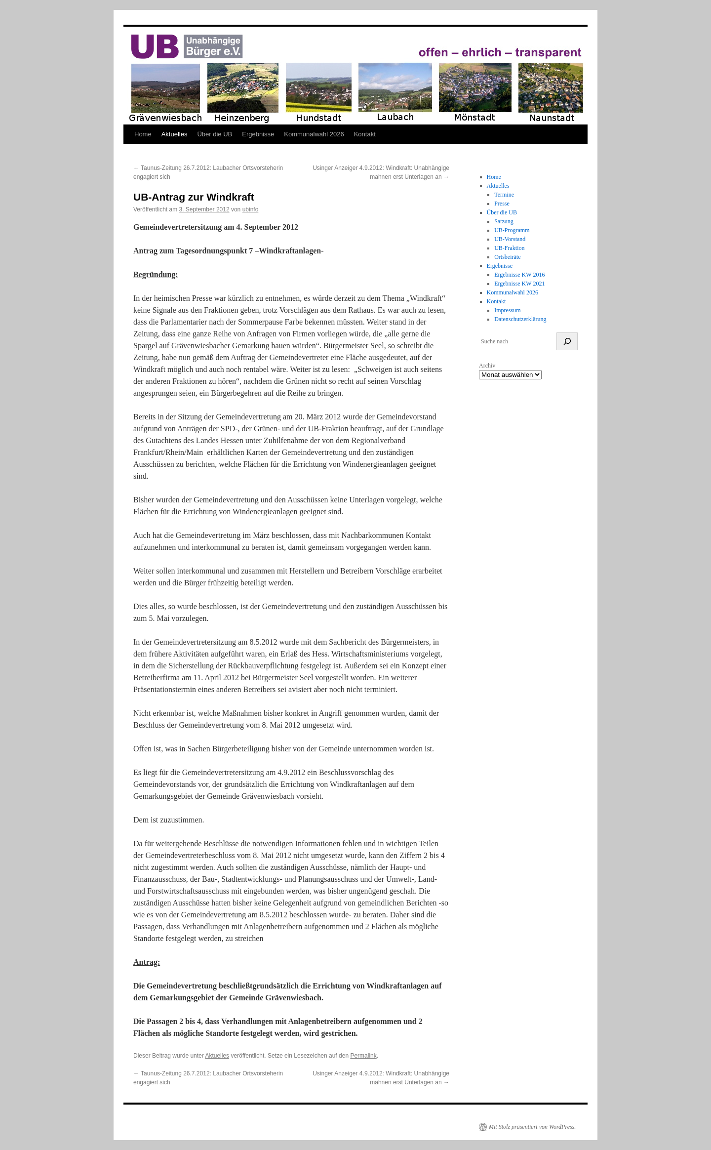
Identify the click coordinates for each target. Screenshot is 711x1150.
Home (143, 134)
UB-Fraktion (509, 248)
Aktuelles (174, 134)
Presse (502, 203)
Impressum (507, 310)
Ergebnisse (258, 134)
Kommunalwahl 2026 (314, 134)
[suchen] (567, 341)
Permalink (363, 1055)
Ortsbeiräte (507, 256)
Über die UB (214, 134)
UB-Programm (511, 230)
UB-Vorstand (509, 239)
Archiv (487, 365)
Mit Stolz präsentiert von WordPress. (532, 1126)
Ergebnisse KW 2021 (519, 283)
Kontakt (365, 134)
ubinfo (250, 209)
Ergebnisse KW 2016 (519, 274)
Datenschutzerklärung (520, 319)
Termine (504, 194)
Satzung (504, 221)
